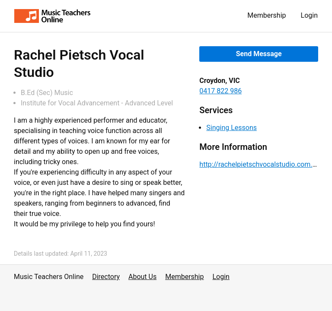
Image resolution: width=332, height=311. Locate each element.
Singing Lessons (231, 128)
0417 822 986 (220, 91)
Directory (106, 277)
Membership (266, 15)
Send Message (259, 54)
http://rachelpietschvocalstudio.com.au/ (260, 164)
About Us (142, 277)
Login (309, 15)
